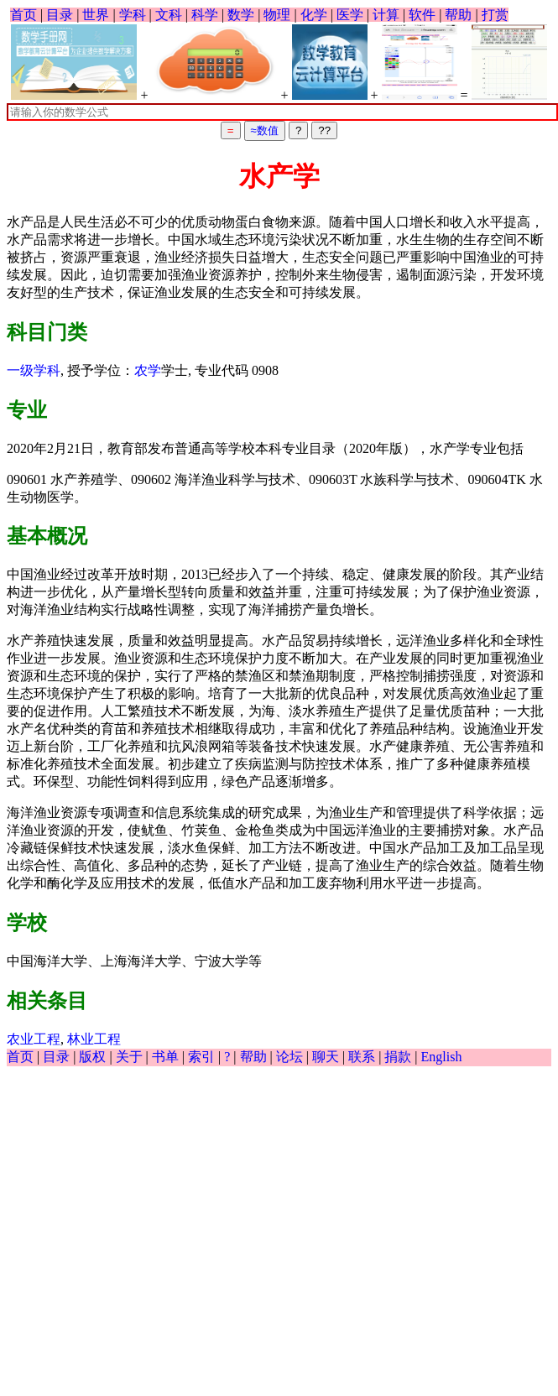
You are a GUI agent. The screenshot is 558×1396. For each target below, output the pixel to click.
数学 (240, 15)
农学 (147, 370)
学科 (132, 15)
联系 (361, 1057)
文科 (168, 15)
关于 (129, 1057)
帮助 (458, 15)
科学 (204, 15)
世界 (95, 15)
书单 (165, 1057)
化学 (313, 15)
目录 (59, 15)
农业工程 (33, 1039)
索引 (201, 1057)
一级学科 (33, 370)
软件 (422, 15)
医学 (349, 15)
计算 (386, 15)
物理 (276, 15)
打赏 (495, 15)
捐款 (397, 1057)
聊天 (325, 1057)
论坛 (289, 1057)
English (441, 1057)
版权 (92, 1057)
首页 (23, 15)
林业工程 (94, 1039)
